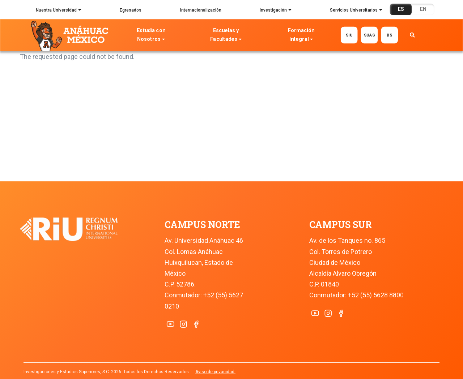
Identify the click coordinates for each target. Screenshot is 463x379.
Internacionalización (200, 10)
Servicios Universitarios (356, 10)
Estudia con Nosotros (151, 35)
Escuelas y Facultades (226, 35)
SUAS (369, 35)
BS (389, 35)
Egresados (130, 10)
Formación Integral (301, 35)
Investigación (276, 10)
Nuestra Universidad (58, 10)
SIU (349, 35)
